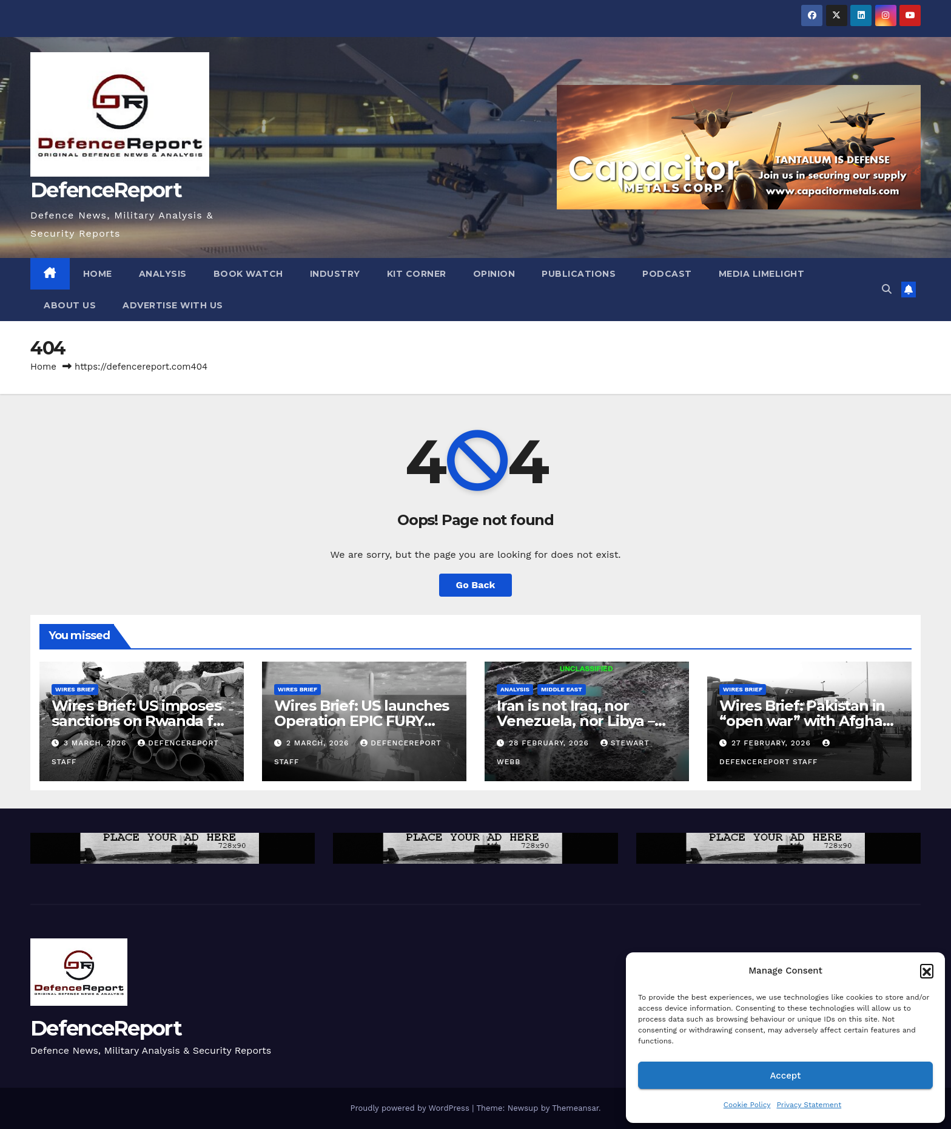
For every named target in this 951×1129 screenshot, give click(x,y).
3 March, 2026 (96, 743)
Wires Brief (75, 689)
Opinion (494, 273)
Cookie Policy (747, 1104)
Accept (785, 1075)
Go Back (476, 585)
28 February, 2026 (550, 743)
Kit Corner (416, 273)
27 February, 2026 (772, 743)
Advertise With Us (173, 305)
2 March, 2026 (319, 743)
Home (97, 273)
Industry (335, 273)
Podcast (667, 273)
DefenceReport (105, 190)
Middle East (561, 689)
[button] (927, 971)
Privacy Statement (808, 1104)
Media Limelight (762, 273)
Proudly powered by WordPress (411, 1108)
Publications (579, 273)
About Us (70, 305)
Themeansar (575, 1108)
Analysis (163, 273)
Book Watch (248, 273)
